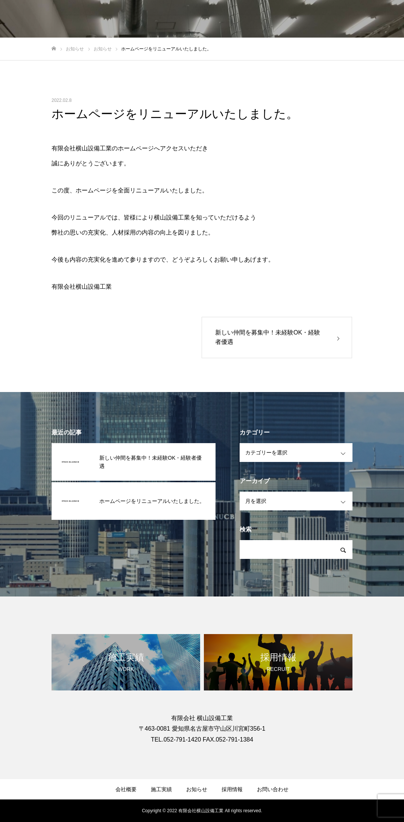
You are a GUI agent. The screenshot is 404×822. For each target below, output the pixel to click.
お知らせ (196, 789)
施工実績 (161, 789)
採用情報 (232, 789)
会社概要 (126, 789)
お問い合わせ (273, 789)
